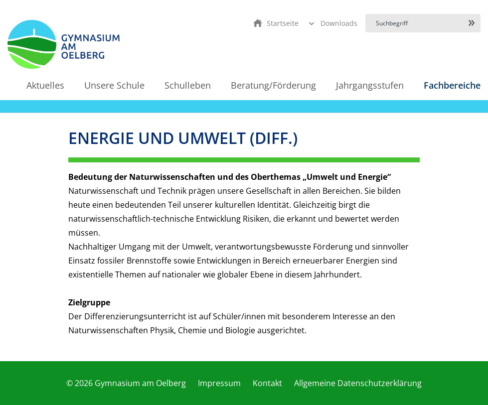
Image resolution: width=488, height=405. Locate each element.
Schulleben (187, 85)
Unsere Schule (114, 85)
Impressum (219, 383)
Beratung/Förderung (273, 85)
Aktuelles (45, 85)
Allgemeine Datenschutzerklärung (358, 383)
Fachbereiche (452, 85)
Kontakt (267, 383)
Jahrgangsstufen (370, 85)
